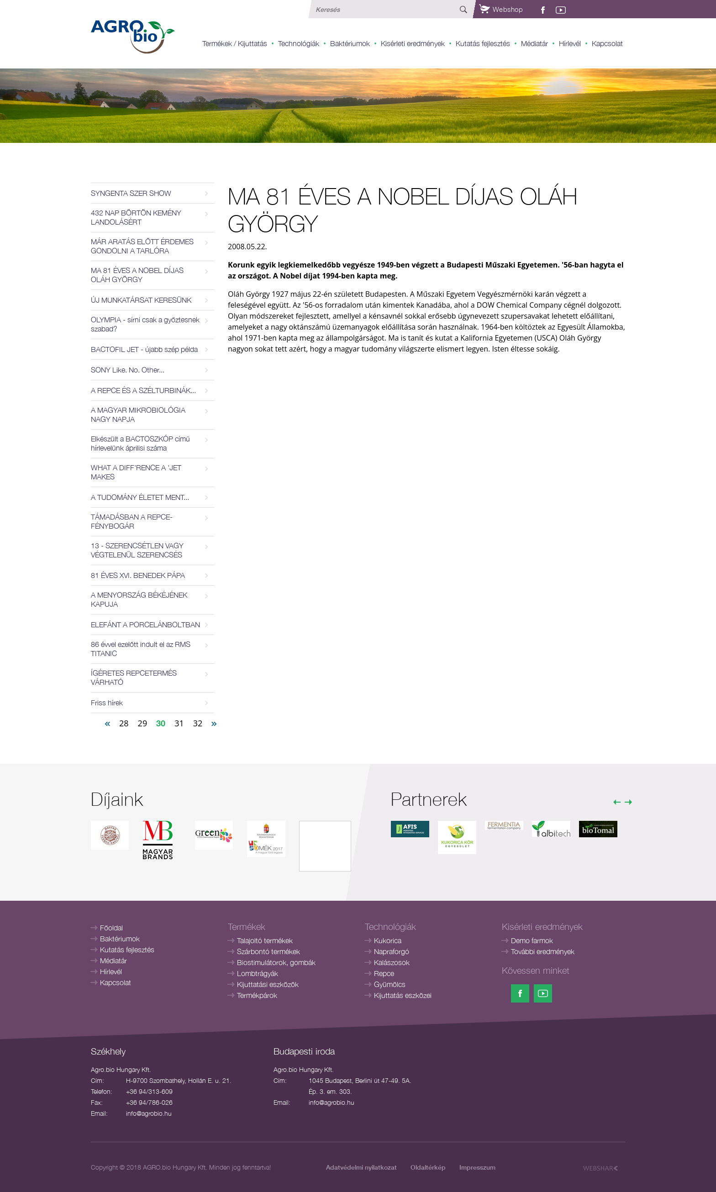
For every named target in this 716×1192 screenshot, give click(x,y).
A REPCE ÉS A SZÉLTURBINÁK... (143, 390)
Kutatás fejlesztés (483, 43)
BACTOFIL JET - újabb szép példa (144, 349)
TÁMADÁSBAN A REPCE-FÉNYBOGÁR (132, 521)
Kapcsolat (607, 43)
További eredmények (542, 951)
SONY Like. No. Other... (127, 370)
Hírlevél (570, 43)
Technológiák (298, 43)
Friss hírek (107, 702)
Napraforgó (391, 951)
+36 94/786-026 (149, 1102)
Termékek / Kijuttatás (234, 43)
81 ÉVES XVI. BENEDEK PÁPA (138, 575)
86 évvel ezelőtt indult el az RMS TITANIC (140, 648)
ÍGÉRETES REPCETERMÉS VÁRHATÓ (134, 677)
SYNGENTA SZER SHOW (131, 193)
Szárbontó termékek (268, 951)
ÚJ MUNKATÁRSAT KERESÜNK (141, 300)
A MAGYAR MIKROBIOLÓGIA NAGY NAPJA (138, 414)
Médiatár (534, 43)
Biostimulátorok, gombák (276, 962)
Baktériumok (350, 43)
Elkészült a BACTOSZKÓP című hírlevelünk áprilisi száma (140, 443)
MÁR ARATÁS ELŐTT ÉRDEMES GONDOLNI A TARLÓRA (142, 246)
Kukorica (387, 940)
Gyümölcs (389, 984)
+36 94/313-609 (149, 1091)
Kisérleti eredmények (413, 43)
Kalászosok (392, 962)
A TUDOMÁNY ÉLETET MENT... (140, 497)
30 (160, 723)
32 (198, 723)
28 (124, 723)
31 (179, 723)
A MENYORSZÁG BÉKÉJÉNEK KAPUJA (139, 599)
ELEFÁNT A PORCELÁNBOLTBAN (145, 624)
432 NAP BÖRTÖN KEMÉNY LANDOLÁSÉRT (136, 217)
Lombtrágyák (257, 973)
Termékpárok (257, 995)
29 (142, 723)
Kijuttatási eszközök (268, 984)
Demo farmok (532, 940)
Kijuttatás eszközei (403, 995)
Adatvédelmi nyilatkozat (361, 1167)
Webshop (501, 9)
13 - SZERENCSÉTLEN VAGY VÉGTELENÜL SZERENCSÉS (137, 550)
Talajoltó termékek (265, 940)
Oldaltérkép (428, 1167)
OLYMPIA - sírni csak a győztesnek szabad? (145, 324)
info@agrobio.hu (149, 1113)
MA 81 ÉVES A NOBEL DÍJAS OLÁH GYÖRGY (137, 275)
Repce (384, 973)
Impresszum (477, 1167)
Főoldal (111, 928)
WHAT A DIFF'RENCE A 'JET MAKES (136, 472)
